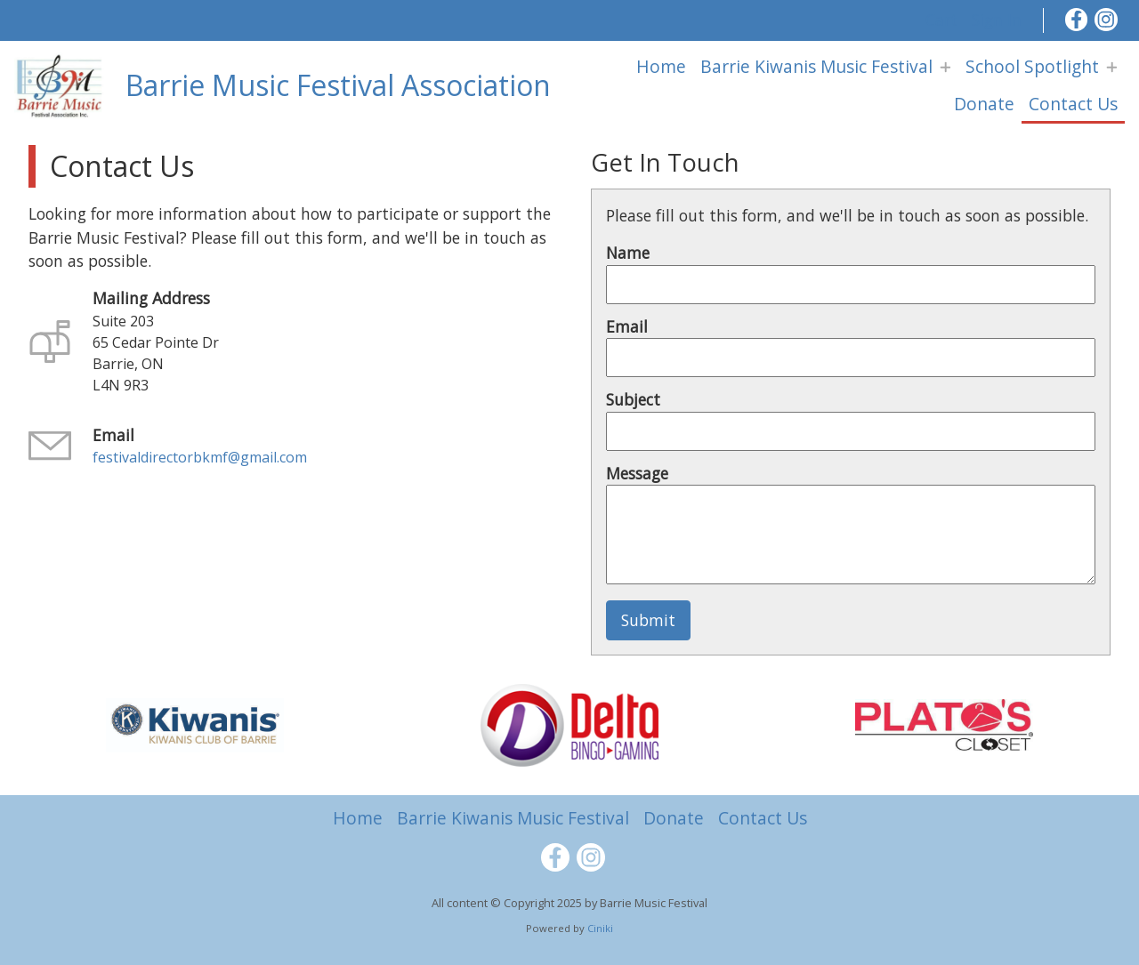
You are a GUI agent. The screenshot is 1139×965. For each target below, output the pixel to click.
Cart (941, 19)
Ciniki (600, 928)
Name (628, 252)
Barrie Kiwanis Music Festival (816, 66)
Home (661, 66)
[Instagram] (1106, 19)
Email (627, 326)
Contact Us (1073, 104)
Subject (633, 399)
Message (637, 473)
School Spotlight (1032, 66)
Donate (984, 104)
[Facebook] (1076, 19)
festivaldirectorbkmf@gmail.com (200, 457)
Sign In (997, 19)
